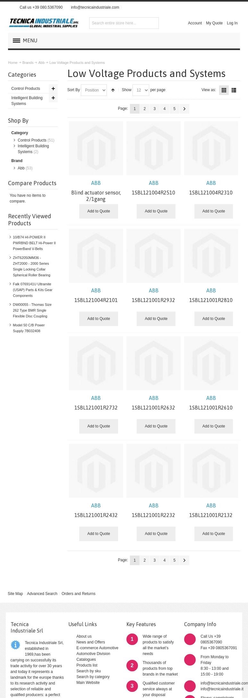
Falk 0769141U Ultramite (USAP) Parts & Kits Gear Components (32, 289)
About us (83, 636)
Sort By (73, 90)
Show (127, 90)
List (234, 90)
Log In (232, 23)
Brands (28, 63)
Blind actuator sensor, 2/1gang (96, 191)
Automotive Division (93, 653)
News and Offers (90, 642)
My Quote (214, 23)
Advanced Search (42, 593)
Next (184, 109)
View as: (208, 90)
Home (12, 63)
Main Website (87, 682)
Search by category (92, 677)
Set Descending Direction (113, 90)
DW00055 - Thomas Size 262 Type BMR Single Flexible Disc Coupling (32, 310)
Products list (86, 665)
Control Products (32, 140)
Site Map (15, 593)
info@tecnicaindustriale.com (95, 7)
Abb (41, 63)
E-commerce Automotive (97, 648)
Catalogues (86, 659)
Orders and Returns (78, 593)
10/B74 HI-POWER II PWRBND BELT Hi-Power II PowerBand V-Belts (34, 243)
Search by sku (88, 671)
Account (195, 23)
